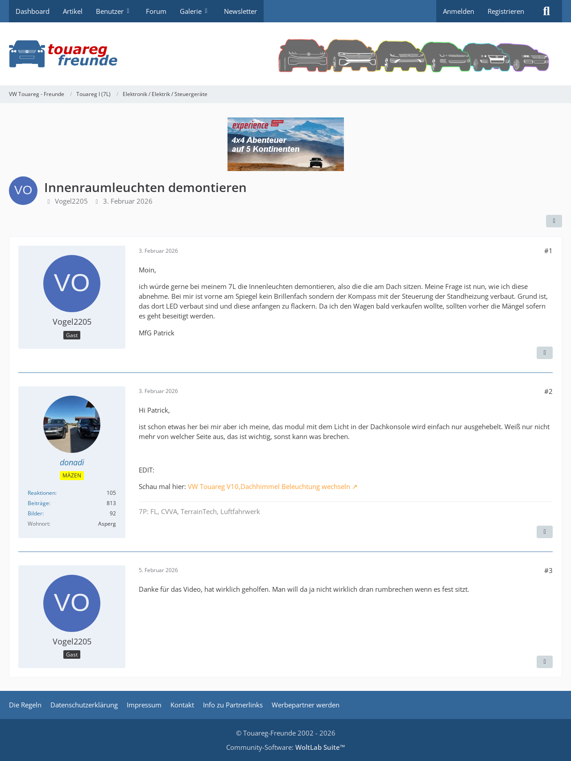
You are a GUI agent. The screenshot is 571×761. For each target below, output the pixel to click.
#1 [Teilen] (548, 250)
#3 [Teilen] (548, 570)
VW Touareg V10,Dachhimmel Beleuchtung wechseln (269, 486)
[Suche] (546, 11)
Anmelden (458, 11)
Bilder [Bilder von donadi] (35, 513)
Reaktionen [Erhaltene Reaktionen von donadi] (41, 493)
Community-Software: (285, 747)
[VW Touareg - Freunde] (285, 54)
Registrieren (506, 11)
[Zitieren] (545, 353)
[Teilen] (554, 221)
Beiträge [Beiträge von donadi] (38, 503)
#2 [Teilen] (548, 391)
